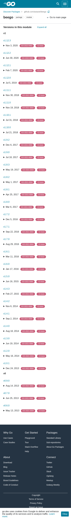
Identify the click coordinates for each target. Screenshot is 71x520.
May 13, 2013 (26, 410)
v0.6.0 (6, 405)
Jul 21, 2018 (25, 132)
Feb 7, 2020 (25, 70)
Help (27, 451)
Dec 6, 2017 (25, 145)
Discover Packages (11, 12)
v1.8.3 (6, 164)
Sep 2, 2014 (25, 318)
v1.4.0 (6, 326)
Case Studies (9, 442)
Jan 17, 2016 (26, 269)
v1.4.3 (6, 289)
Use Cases (8, 438)
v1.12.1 (7, 65)
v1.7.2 (6, 214)
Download (7, 462)
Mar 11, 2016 (26, 256)
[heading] (11, 4)
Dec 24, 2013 (26, 368)
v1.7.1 (6, 227)
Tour (27, 442)
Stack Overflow (31, 447)
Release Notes (9, 476)
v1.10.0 (7, 127)
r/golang (50, 476)
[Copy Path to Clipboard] (48, 11)
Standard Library (53, 438)
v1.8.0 (6, 202)
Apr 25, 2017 (26, 194)
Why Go (7, 432)
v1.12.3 (7, 40)
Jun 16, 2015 (26, 281)
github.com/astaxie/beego (35, 12)
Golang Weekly (53, 485)
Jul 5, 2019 (25, 83)
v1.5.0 (6, 276)
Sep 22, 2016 (26, 232)
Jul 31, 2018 (25, 120)
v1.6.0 (6, 264)
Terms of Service (36, 499)
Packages (51, 432)
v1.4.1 (6, 313)
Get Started (31, 432)
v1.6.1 (6, 251)
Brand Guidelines (10, 480)
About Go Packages (55, 447)
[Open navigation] (65, 4)
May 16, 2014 (26, 356)
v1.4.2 (6, 301)
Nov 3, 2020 (25, 45)
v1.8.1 (6, 189)
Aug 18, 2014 (26, 331)
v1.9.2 (6, 140)
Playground (30, 438)
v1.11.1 (7, 90)
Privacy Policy (36, 503)
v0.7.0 (6, 393)
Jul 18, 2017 (25, 157)
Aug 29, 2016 (26, 244)
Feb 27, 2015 (26, 294)
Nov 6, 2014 (25, 306)
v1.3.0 (6, 338)
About (6, 457)
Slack (48, 471)
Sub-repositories (53, 442)
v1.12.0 (7, 78)
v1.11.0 (7, 102)
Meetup (49, 480)
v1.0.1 (6, 363)
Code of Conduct (10, 485)
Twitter (49, 462)
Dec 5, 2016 (25, 219)
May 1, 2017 (25, 182)
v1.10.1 (7, 115)
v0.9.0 (6, 381)
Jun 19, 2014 (26, 343)
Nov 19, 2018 (26, 107)
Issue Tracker (9, 471)
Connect (51, 457)
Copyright (36, 495)
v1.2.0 (6, 351)
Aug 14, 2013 (26, 386)
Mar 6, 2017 (25, 207)
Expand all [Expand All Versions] (41, 27)
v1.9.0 (6, 152)
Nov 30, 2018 (26, 95)
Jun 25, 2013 (26, 398)
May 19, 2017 (26, 169)
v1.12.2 (7, 53)
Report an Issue (36, 507)
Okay (65, 514)
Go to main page (56, 17)
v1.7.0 (6, 239)
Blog (5, 467)
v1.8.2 (6, 177)
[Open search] (58, 4)
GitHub (49, 467)
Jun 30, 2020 (26, 58)
